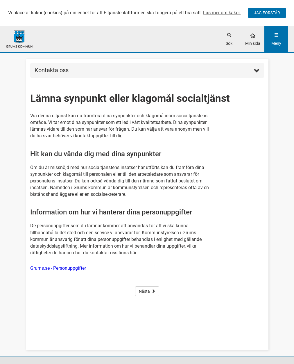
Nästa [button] (147, 291)
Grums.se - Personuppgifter (58, 268)
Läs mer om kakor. (222, 12)
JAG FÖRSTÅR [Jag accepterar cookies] (267, 12)
